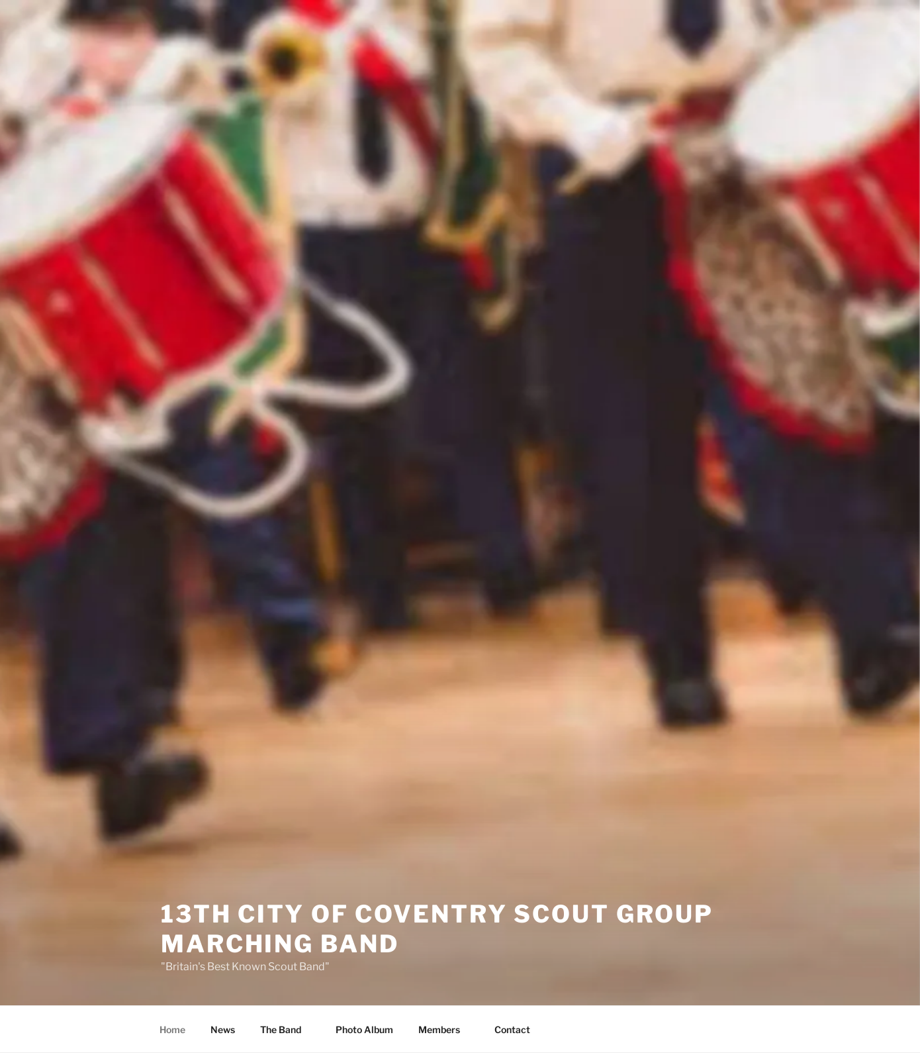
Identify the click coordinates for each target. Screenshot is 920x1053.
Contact (512, 1029)
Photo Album (364, 1029)
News (222, 1029)
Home (172, 1029)
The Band (287, 1029)
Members (445, 1029)
